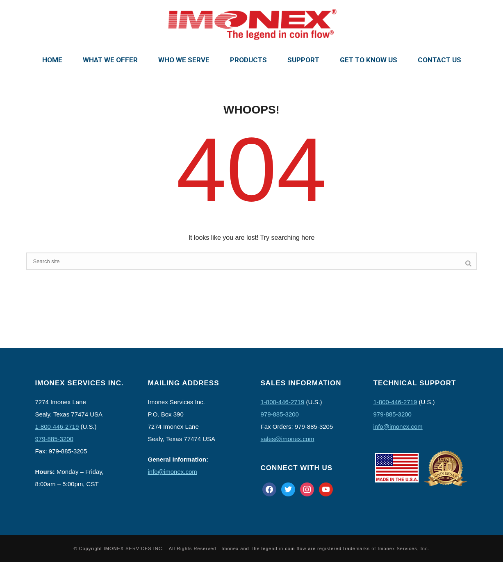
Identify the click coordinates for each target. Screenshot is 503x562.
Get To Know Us (368, 60)
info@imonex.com (172, 471)
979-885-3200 (54, 438)
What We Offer (110, 60)
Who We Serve (183, 60)
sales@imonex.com (287, 438)
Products (248, 60)
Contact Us (439, 60)
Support (303, 60)
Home (52, 60)
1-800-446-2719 (57, 426)
